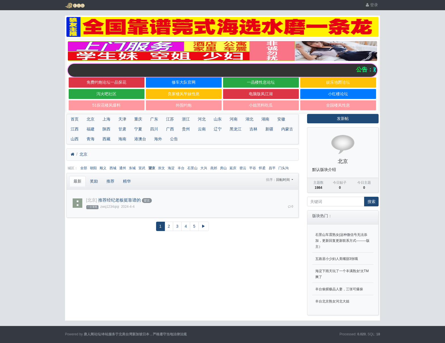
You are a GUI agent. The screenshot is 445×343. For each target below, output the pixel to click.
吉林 (253, 129)
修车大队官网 (184, 82)
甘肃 (122, 129)
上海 (106, 119)
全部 (83, 168)
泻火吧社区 (106, 94)
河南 (234, 119)
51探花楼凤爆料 (106, 105)
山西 (75, 139)
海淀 (171, 168)
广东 (154, 119)
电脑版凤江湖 (261, 94)
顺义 (103, 168)
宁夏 (138, 129)
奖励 (94, 181)
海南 (122, 139)
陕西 (106, 129)
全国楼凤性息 (338, 105)
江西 (75, 129)
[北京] (91, 200)
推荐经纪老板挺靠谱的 (119, 200)
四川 (154, 129)
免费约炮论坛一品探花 (106, 82)
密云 (243, 168)
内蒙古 (287, 129)
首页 (75, 119)
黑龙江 (236, 129)
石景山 (192, 168)
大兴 (203, 168)
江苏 (170, 119)
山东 (218, 119)
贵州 (186, 129)
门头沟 (283, 168)
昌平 (272, 168)
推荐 (110, 181)
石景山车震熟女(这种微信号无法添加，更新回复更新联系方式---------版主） (342, 241)
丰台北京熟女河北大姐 (332, 301)
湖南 (265, 119)
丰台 (181, 168)
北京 (91, 119)
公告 (174, 139)
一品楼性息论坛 (261, 82)
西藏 (106, 139)
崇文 (161, 168)
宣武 (141, 168)
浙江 (186, 119)
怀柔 (262, 168)
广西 (170, 129)
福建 (91, 129)
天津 (122, 119)
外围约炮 (184, 105)
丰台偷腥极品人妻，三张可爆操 (339, 289)
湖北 (249, 119)
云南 (202, 129)
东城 (132, 168)
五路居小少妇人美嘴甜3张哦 (336, 259)
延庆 (233, 168)
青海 (91, 139)
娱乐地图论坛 (338, 82)
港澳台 (140, 139)
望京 (151, 168)
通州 (122, 168)
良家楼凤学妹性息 (184, 94)
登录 (372, 5)
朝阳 (93, 168)
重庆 (138, 119)
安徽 (281, 119)
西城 (113, 168)
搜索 (371, 201)
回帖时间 (283, 180)
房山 (223, 168)
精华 (127, 181)
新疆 (269, 129)
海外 (158, 139)
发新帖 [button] (343, 118)
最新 (77, 181)
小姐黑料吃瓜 (261, 105)
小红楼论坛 (338, 94)
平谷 (252, 168)
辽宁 (218, 129)
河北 (202, 119)
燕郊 (213, 168)
